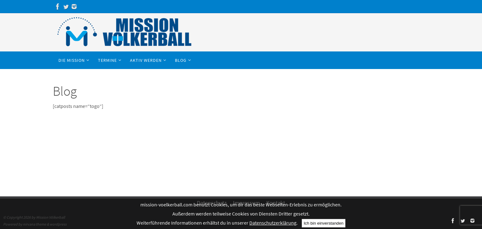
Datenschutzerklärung (272, 223)
